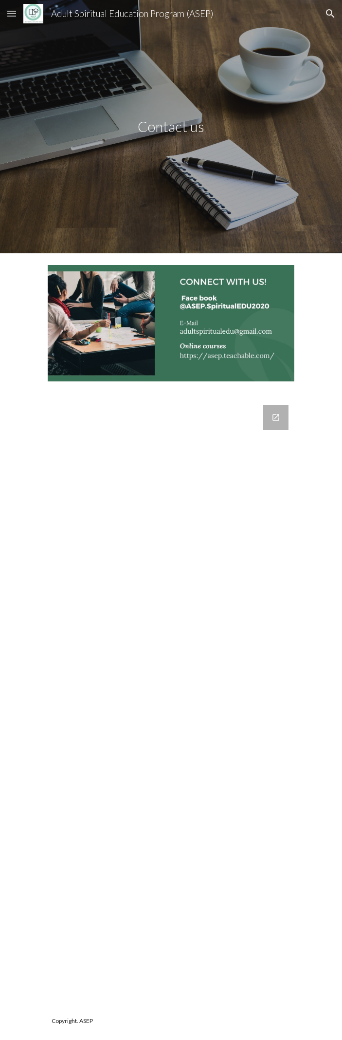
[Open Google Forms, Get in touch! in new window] (275, 417)
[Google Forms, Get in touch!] (171, 697)
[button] (11, 13)
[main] (171, 126)
